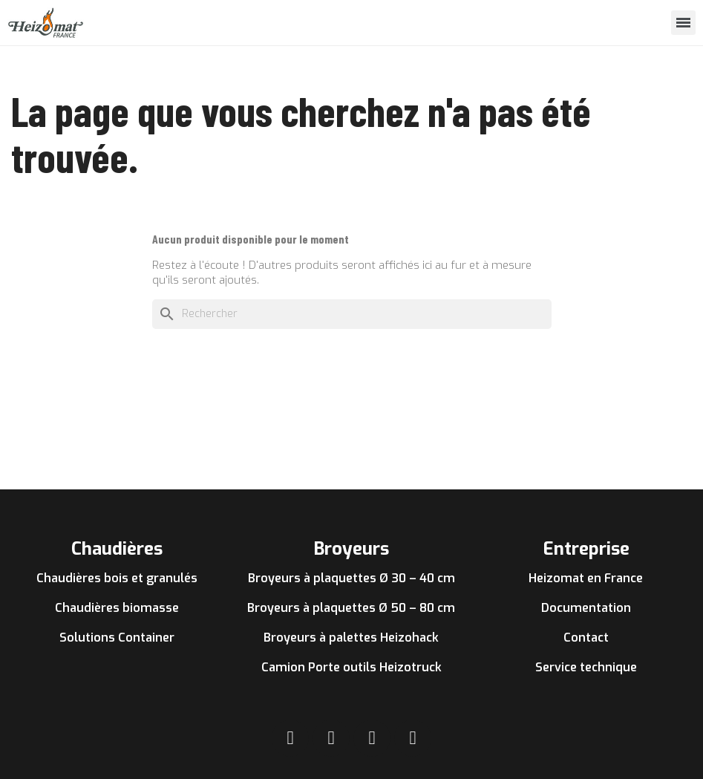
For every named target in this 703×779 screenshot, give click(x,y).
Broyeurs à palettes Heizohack (351, 637)
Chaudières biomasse (117, 608)
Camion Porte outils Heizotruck (351, 667)
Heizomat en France (586, 578)
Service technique (586, 667)
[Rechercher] (352, 314)
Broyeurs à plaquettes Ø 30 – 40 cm (351, 578)
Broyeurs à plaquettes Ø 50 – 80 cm (351, 608)
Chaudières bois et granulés (116, 578)
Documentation (586, 608)
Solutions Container (116, 637)
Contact (586, 637)
